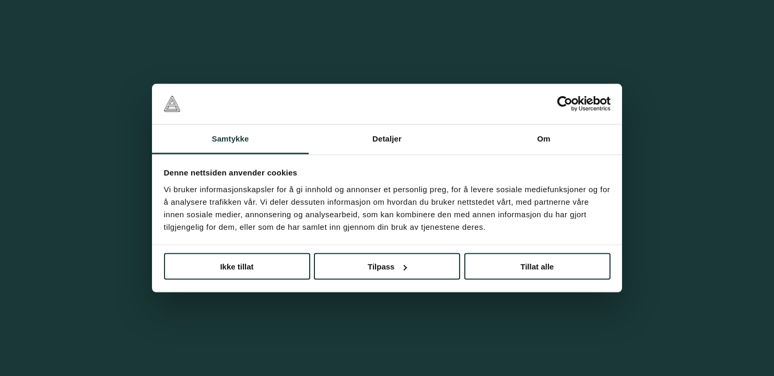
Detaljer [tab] (387, 138)
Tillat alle (537, 266)
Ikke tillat (236, 266)
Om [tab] (543, 138)
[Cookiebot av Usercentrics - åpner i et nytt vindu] (565, 104)
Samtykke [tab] (230, 138)
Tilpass (387, 266)
